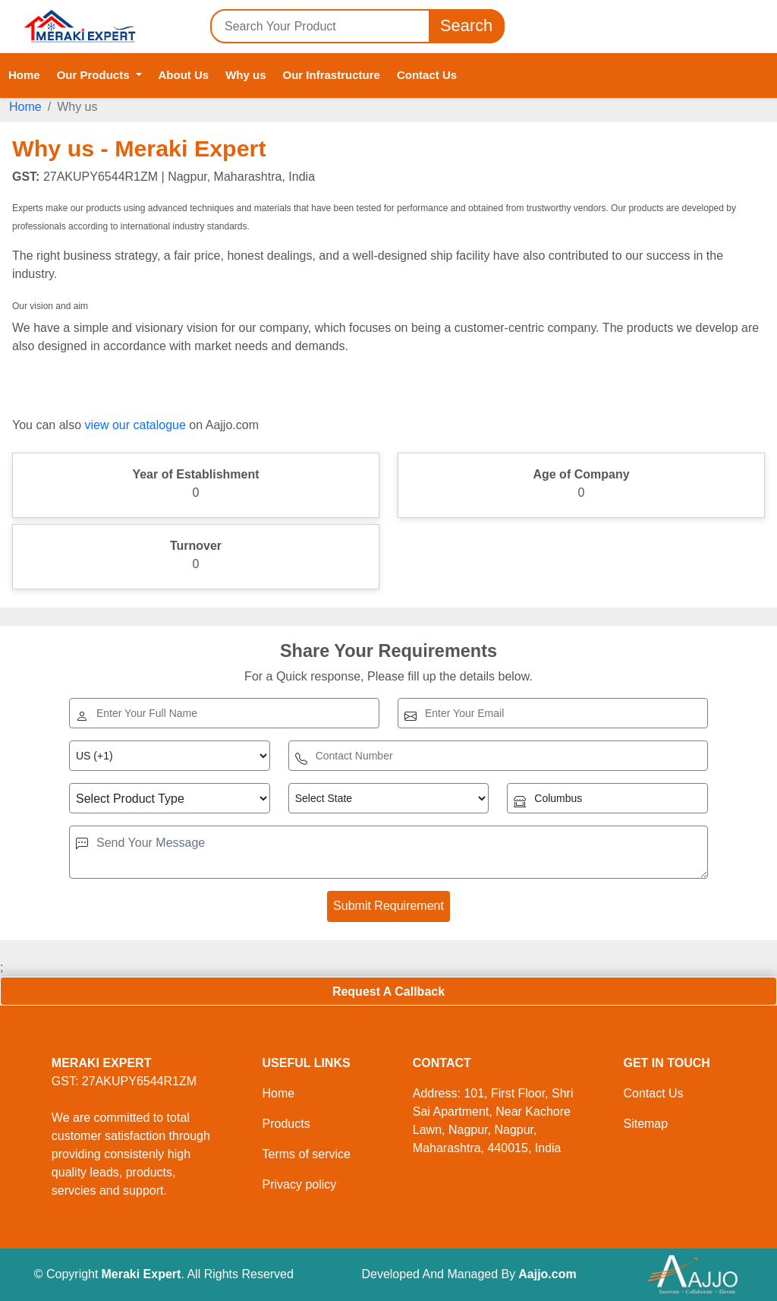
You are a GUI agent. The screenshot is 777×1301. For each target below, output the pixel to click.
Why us (245, 74)
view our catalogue (134, 424)
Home (24, 74)
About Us (184, 74)
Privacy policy (299, 1184)
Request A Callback (388, 991)
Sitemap (645, 1123)
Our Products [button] (95, 74)
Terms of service (306, 1154)
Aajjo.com (547, 1274)
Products (286, 1123)
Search (466, 26)
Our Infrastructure (331, 74)
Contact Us (427, 74)
